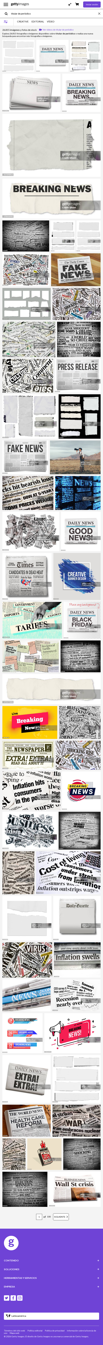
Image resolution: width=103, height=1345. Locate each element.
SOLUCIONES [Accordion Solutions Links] (51, 1269)
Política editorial (34, 1330)
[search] (7, 13)
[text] (54, 13)
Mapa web (14, 1333)
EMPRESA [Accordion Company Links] (51, 1286)
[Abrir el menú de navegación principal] (6, 4)
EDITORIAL (37, 21)
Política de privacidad (54, 1330)
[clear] (100, 13)
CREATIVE (22, 21)
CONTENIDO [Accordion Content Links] (51, 1260)
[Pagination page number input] (39, 1217)
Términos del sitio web (14, 1330)
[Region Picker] (51, 1316)
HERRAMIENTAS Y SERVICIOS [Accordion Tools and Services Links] (51, 1277)
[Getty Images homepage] (20, 4)
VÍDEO (50, 21)
